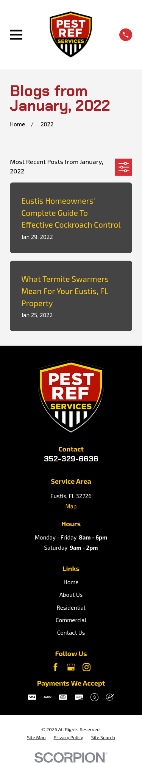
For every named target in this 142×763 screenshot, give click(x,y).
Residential (70, 607)
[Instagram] (87, 667)
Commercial (71, 620)
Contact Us (71, 632)
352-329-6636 (71, 459)
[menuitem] (36, 737)
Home (71, 582)
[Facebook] (55, 667)
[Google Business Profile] (71, 667)
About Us (71, 594)
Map (70, 506)
